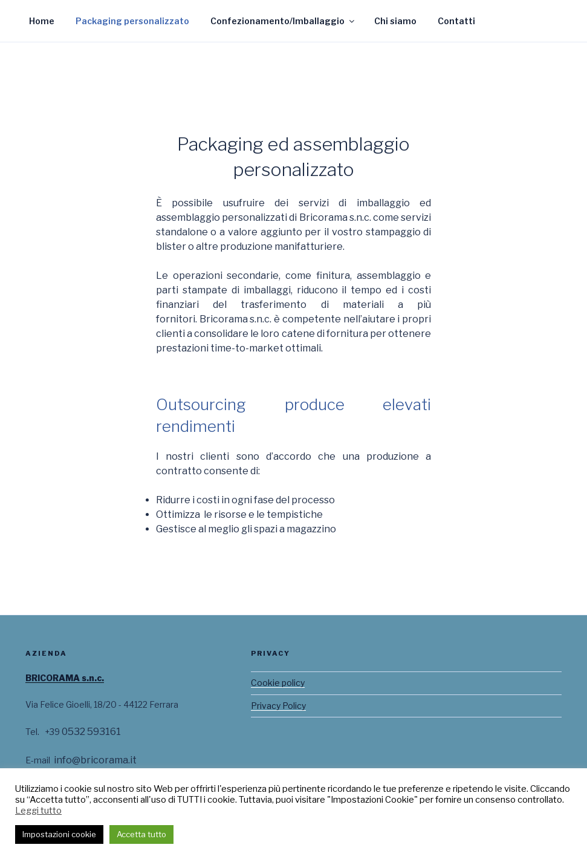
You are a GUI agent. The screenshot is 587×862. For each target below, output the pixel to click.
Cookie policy (278, 683)
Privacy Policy (278, 705)
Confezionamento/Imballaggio (283, 21)
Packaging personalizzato (132, 21)
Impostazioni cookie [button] (59, 834)
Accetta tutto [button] (141, 834)
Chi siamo (395, 21)
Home (41, 21)
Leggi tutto (38, 810)
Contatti (456, 21)
